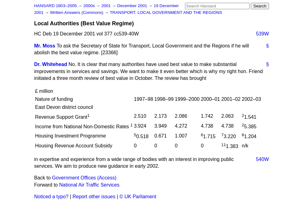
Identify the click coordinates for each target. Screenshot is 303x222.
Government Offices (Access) (84, 177)
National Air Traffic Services (89, 184)
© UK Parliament (138, 196)
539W (262, 33)
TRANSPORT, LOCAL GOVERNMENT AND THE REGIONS (166, 12)
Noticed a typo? (51, 196)
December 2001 (133, 5)
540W (262, 159)
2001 (106, 5)
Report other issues (94, 196)
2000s (89, 5)
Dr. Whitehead (50, 64)
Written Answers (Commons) (77, 12)
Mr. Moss (44, 45)
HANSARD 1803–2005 (55, 5)
